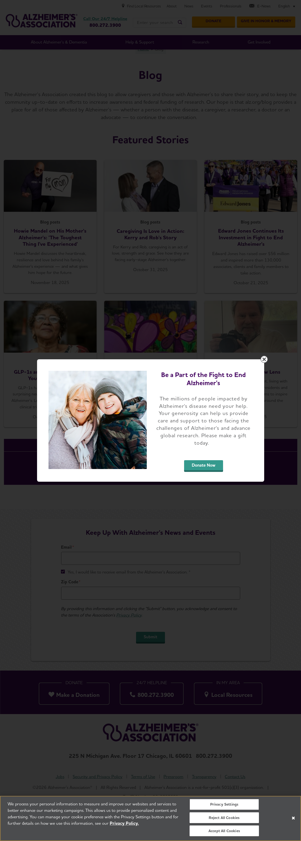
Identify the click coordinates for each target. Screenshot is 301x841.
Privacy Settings (224, 804)
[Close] (293, 818)
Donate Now (203, 465)
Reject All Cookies (224, 817)
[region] (150, 818)
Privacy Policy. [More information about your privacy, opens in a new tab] (124, 823)
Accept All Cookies (224, 831)
